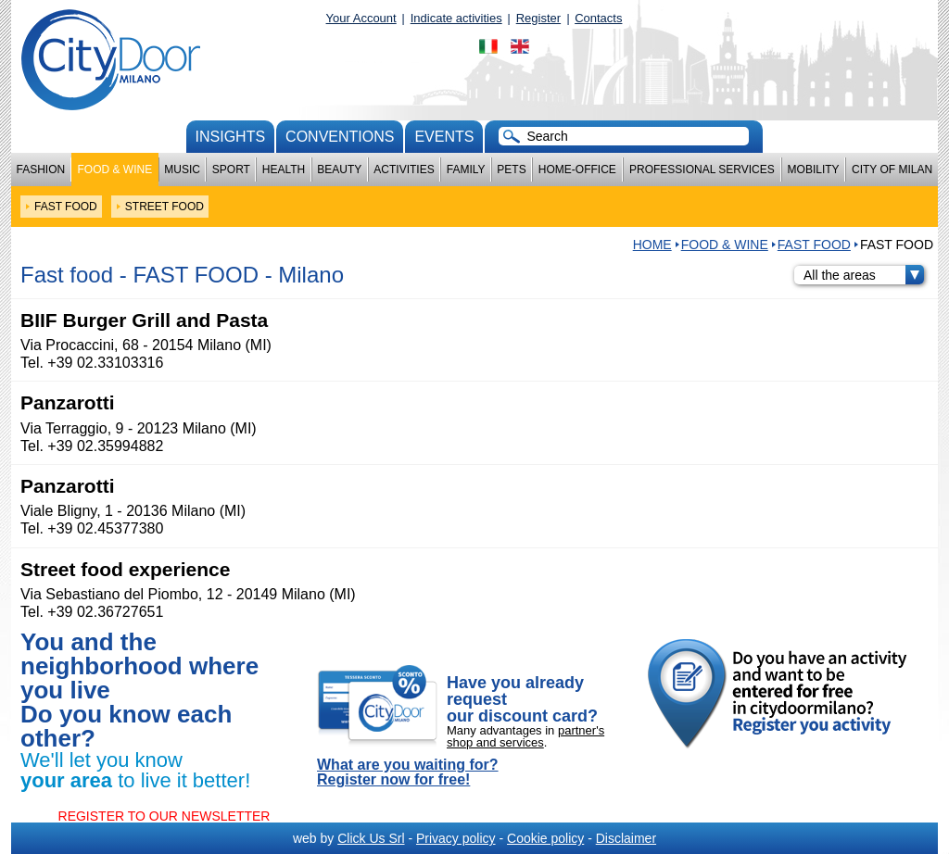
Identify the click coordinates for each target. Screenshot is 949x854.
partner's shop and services (525, 736)
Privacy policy (456, 838)
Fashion (41, 169)
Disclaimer (626, 838)
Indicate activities (456, 18)
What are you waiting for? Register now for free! (408, 772)
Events (444, 136)
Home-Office (577, 169)
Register (538, 18)
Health (283, 169)
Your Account (361, 18)
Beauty (339, 169)
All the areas (863, 275)
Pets (511, 169)
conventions (339, 136)
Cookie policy (545, 838)
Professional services (702, 169)
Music (182, 169)
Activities (403, 169)
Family (466, 169)
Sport (231, 169)
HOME (652, 244)
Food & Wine (114, 169)
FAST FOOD (814, 244)
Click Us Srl (370, 838)
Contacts (598, 18)
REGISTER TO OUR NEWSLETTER (164, 816)
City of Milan (892, 169)
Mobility (814, 169)
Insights (231, 136)
